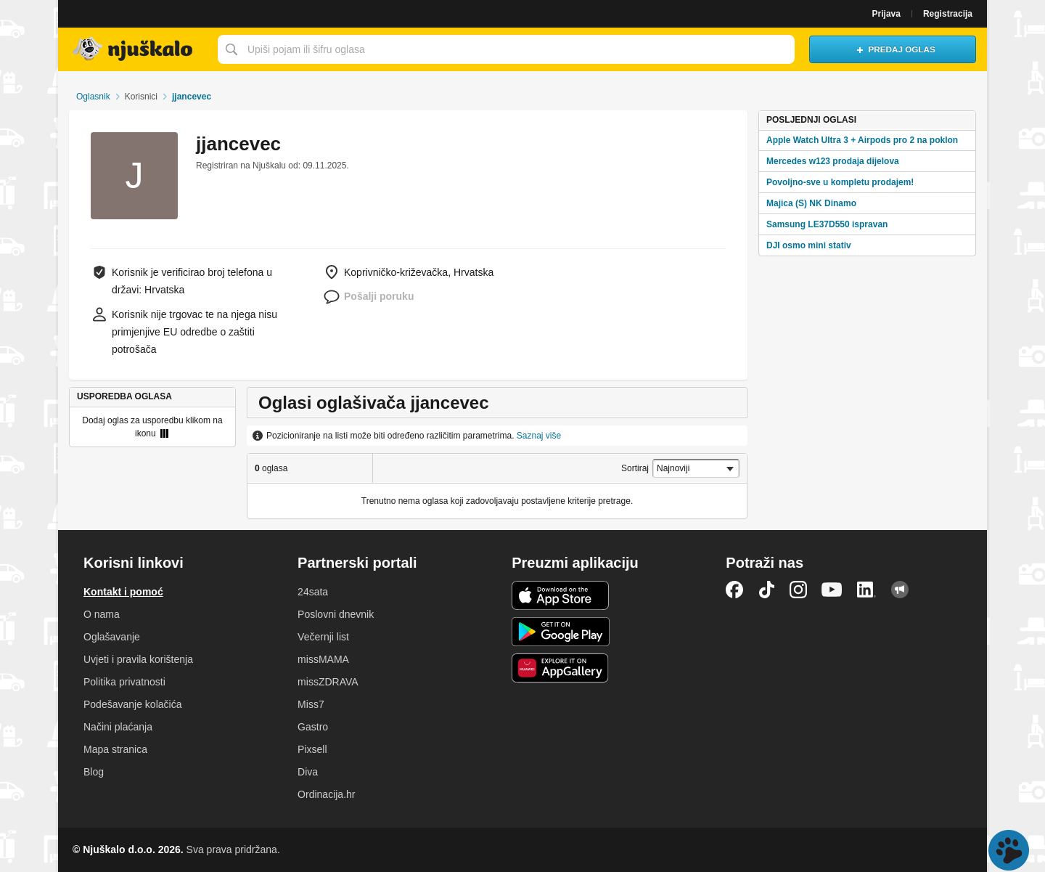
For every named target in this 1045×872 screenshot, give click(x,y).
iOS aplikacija (561, 595)
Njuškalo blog (900, 589)
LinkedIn (866, 589)
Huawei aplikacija (561, 667)
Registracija (947, 14)
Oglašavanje (111, 637)
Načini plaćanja (117, 727)
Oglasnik (93, 96)
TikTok (766, 589)
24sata (313, 592)
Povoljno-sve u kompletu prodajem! (840, 182)
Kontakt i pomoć (123, 592)
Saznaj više (539, 436)
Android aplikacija (561, 631)
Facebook (734, 589)
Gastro (313, 727)
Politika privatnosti (124, 682)
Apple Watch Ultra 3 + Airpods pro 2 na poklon (862, 140)
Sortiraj (635, 468)
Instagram (798, 589)
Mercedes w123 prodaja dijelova (832, 161)
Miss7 (311, 704)
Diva (308, 772)
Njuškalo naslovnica (134, 49)
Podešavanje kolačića (132, 704)
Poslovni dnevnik (336, 614)
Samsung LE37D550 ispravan (827, 224)
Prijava (886, 14)
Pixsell (312, 749)
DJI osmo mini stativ (808, 245)
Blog (93, 772)
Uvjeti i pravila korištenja (138, 659)
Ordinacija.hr (326, 794)
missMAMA (323, 659)
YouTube (831, 589)
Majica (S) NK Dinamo (811, 203)
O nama (101, 614)
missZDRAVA (328, 682)
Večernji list (323, 637)
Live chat (1008, 850)
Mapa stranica (115, 749)
